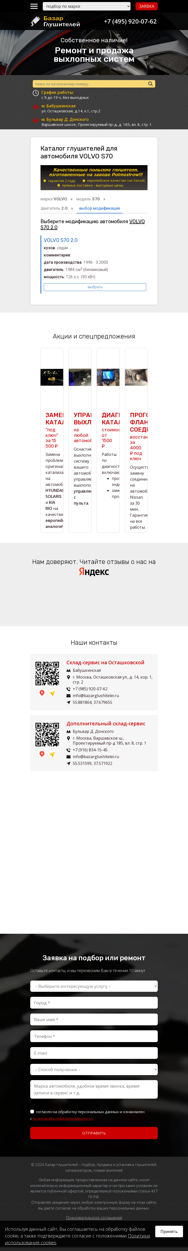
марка (53, 198)
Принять (169, 1231)
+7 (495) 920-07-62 (128, 21)
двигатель (54, 208)
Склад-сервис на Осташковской (105, 666)
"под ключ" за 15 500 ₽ (52, 434)
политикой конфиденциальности (63, 1122)
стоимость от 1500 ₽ (114, 434)
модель (88, 198)
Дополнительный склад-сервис (105, 727)
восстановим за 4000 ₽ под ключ (144, 440)
